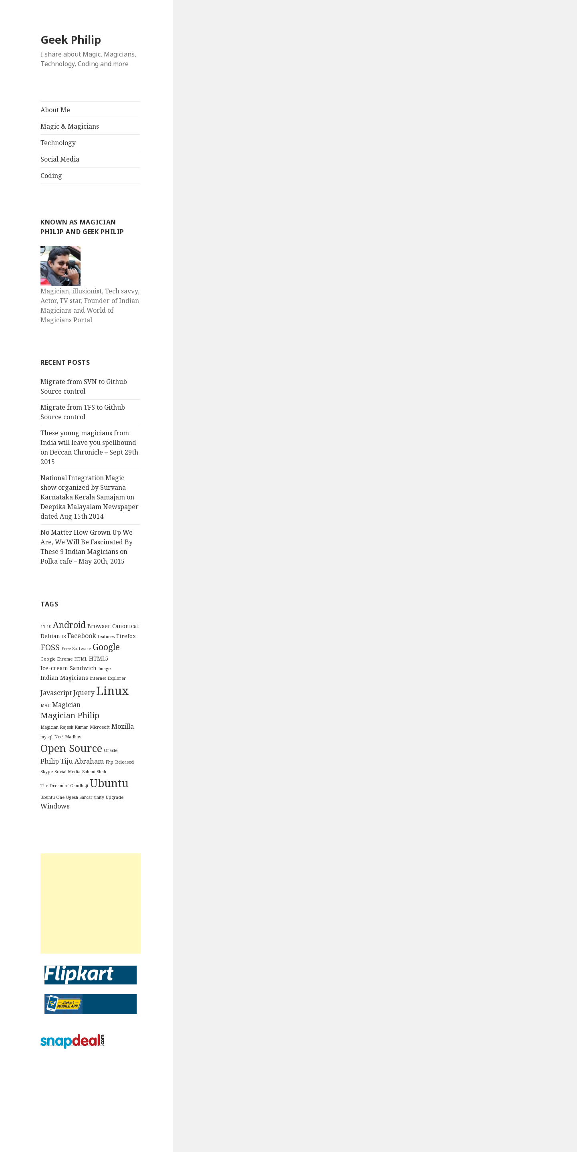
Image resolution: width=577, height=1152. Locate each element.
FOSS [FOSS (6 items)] (50, 647)
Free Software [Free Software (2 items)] (76, 648)
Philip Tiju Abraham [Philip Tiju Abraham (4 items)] (72, 761)
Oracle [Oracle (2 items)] (110, 750)
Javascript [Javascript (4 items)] (56, 692)
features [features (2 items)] (106, 636)
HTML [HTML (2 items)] (80, 659)
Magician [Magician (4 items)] (66, 704)
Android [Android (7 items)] (69, 625)
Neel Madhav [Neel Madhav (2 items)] (67, 737)
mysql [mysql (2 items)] (46, 737)
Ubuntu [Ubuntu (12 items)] (109, 783)
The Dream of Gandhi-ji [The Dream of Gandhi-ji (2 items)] (64, 785)
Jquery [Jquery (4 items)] (84, 692)
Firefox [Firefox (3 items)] (126, 636)
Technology (58, 142)
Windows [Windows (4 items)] (55, 806)
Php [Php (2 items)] (109, 762)
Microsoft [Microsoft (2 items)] (100, 727)
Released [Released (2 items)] (124, 762)
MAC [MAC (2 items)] (45, 705)
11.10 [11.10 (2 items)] (45, 626)
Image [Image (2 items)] (104, 668)
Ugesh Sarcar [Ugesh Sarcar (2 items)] (79, 797)
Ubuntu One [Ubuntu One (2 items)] (52, 797)
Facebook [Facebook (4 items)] (81, 635)
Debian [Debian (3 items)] (50, 636)
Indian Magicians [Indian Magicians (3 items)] (64, 677)
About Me (55, 109)
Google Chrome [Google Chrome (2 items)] (56, 659)
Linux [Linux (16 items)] (112, 691)
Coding (51, 175)
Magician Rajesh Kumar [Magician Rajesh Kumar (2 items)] (64, 727)
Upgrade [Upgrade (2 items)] (114, 797)
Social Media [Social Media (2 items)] (67, 771)
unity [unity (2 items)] (99, 797)
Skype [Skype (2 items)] (46, 771)
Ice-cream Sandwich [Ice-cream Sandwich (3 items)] (68, 668)
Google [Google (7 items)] (106, 647)
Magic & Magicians (69, 126)
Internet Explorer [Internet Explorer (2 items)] (108, 678)
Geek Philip (70, 39)
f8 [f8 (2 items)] (64, 636)
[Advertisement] (90, 903)
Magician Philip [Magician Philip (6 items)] (69, 715)
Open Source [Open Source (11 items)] (71, 748)
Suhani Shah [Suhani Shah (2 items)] (94, 771)
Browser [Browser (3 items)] (99, 626)
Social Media (59, 159)
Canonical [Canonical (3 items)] (125, 626)
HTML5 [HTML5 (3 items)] (99, 658)
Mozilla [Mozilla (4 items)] (122, 726)
